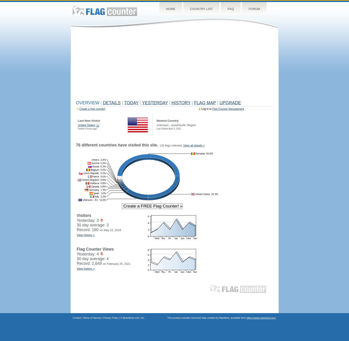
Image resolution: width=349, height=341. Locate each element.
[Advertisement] (174, 65)
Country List (201, 9)
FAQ (230, 9)
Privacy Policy (110, 317)
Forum (254, 9)
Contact (77, 317)
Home (170, 9)
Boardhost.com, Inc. (134, 317)
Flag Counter (105, 11)
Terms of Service (92, 317)
